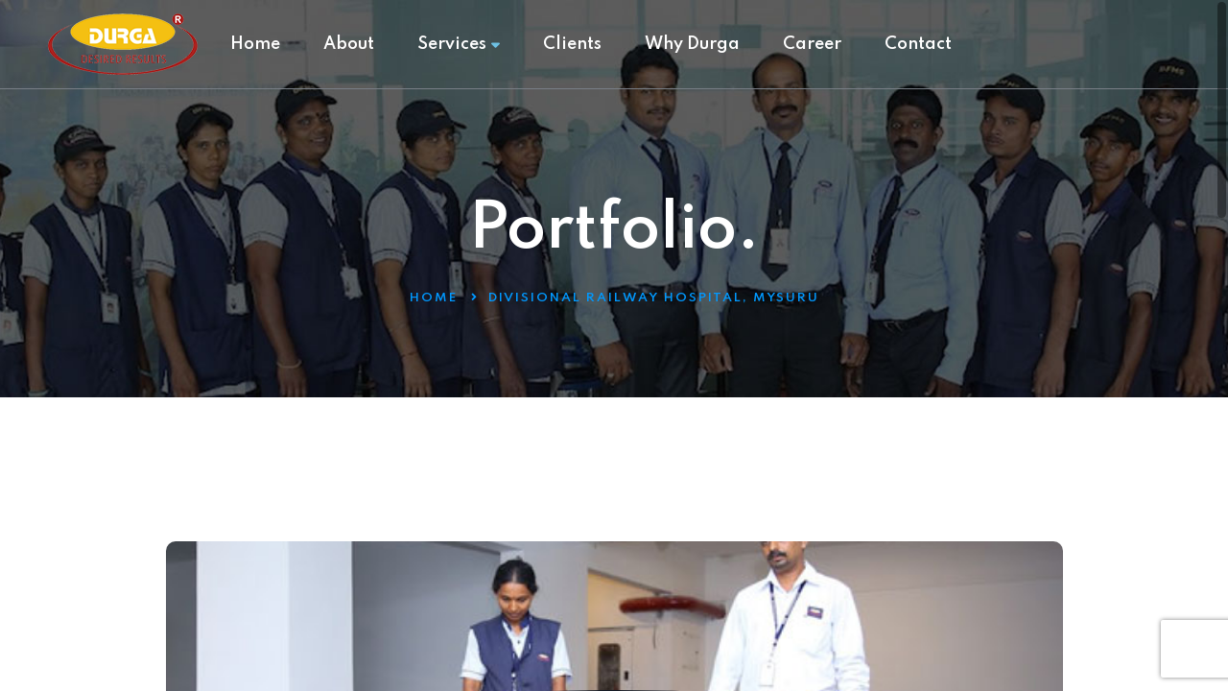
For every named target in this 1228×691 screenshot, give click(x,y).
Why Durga (692, 44)
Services (458, 44)
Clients (572, 44)
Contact (918, 44)
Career (812, 44)
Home (255, 44)
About (348, 44)
